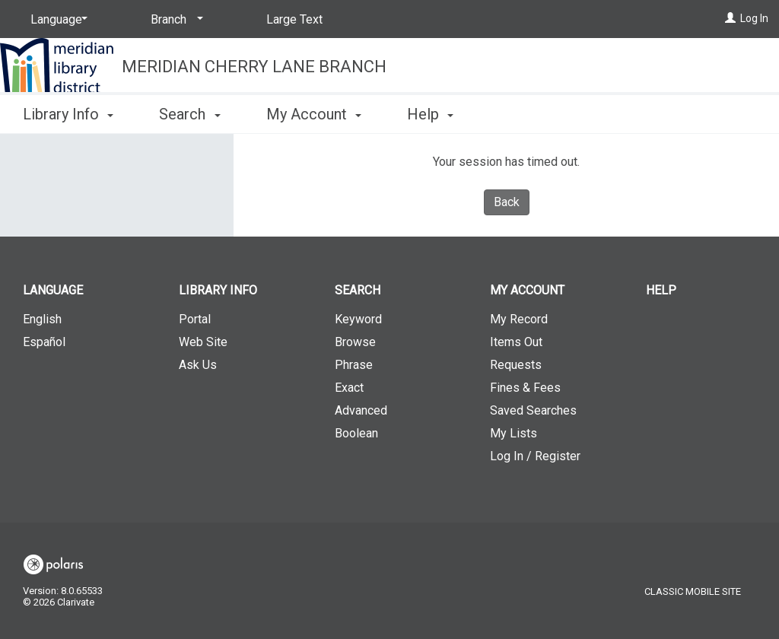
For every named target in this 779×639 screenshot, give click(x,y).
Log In (754, 18)
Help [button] (430, 114)
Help (661, 290)
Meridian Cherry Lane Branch (254, 66)
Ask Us (198, 365)
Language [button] (53, 290)
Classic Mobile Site (692, 591)
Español (44, 342)
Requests (516, 365)
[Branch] (174, 20)
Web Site (203, 342)
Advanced (361, 410)
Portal (195, 319)
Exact (349, 387)
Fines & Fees (525, 387)
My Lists (513, 433)
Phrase (354, 365)
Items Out (516, 342)
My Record (519, 319)
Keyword (358, 319)
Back (507, 202)
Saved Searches (533, 410)
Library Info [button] (68, 114)
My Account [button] (313, 114)
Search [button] (189, 114)
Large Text (294, 19)
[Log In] (730, 18)
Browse (355, 342)
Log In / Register (535, 456)
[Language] (56, 20)
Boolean (356, 433)
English (42, 319)
